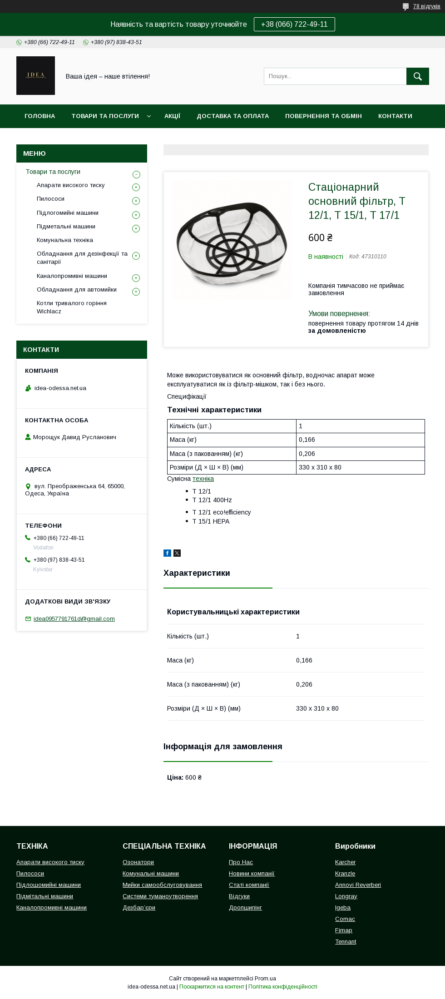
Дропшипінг (245, 907)
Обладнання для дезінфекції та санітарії (82, 257)
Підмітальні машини (44, 896)
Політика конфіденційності (282, 987)
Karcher (345, 862)
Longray (346, 896)
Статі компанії (249, 884)
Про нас (39, 139)
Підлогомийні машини (68, 212)
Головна (40, 116)
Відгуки (239, 896)
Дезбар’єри (139, 907)
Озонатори (138, 862)
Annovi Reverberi (358, 884)
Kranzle (345, 873)
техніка (203, 478)
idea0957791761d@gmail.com (74, 618)
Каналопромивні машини (72, 275)
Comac (345, 918)
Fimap (343, 930)
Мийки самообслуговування (162, 884)
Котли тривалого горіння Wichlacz (72, 307)
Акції (172, 116)
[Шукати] (417, 76)
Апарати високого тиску (71, 185)
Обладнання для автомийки (77, 289)
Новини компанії (252, 873)
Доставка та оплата (233, 116)
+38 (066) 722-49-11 (294, 24)
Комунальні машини (151, 873)
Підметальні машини (66, 226)
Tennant (345, 941)
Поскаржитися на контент (211, 987)
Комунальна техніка (65, 240)
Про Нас (241, 862)
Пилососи (50, 198)
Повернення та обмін (323, 116)
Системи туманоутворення (160, 896)
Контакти (395, 116)
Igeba (343, 907)
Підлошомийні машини (48, 884)
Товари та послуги (105, 116)
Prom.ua (265, 978)
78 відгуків (426, 6)
